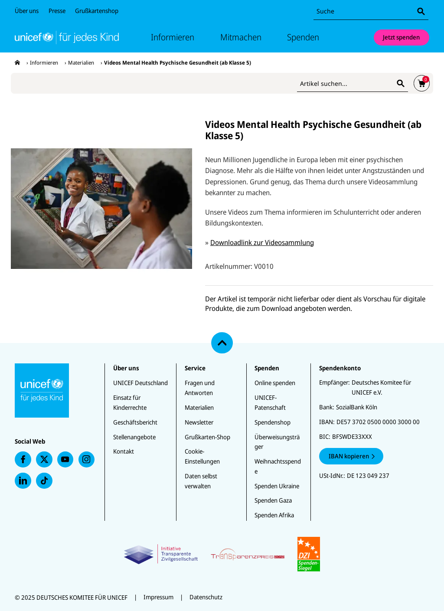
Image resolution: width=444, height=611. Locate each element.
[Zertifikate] (222, 554)
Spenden (307, 37)
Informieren (169, 37)
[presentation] (17, 62)
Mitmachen (241, 37)
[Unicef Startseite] (67, 37)
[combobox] (371, 11)
